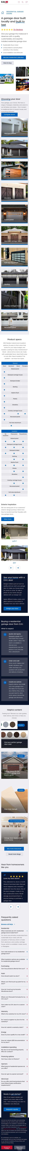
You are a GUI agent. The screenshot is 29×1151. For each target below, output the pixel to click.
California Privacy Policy (10, 1129)
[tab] (14, 931)
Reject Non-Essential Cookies (19, 1148)
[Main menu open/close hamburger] (27, 2)
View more (7, 519)
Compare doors (9, 114)
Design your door (12, 608)
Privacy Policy (23, 1127)
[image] (23, 2)
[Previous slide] (11, 568)
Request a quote (14, 636)
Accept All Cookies (7, 1148)
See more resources (14, 849)
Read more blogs (15, 854)
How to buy (7, 63)
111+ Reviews (18, 30)
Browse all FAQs (7, 924)
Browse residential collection (13, 57)
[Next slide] (18, 568)
